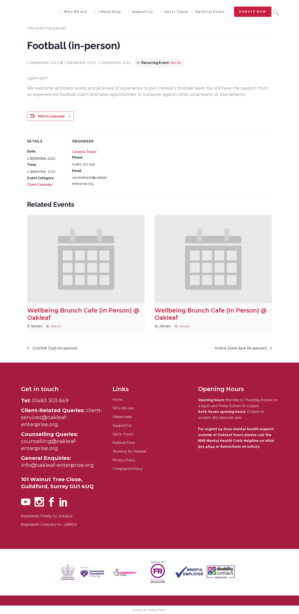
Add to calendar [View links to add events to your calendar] (51, 116)
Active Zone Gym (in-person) (241, 348)
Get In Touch (123, 434)
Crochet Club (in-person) (54, 348)
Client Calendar (39, 184)
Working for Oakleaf (129, 451)
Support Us (122, 425)
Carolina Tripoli (84, 152)
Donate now (253, 11)
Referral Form (124, 443)
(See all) (175, 63)
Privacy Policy (124, 460)
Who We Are (123, 408)
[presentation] (85, 259)
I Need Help (122, 417)
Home (117, 399)
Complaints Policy (127, 469)
